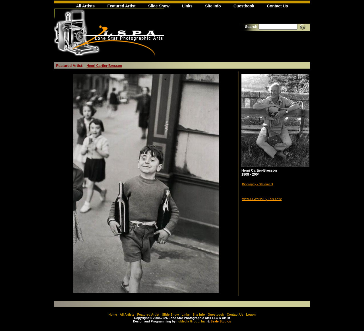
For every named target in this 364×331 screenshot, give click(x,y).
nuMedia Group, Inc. (191, 321)
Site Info (213, 6)
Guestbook (243, 6)
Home (112, 314)
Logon (251, 314)
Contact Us (277, 6)
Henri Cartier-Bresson (104, 66)
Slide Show (158, 6)
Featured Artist (121, 6)
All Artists (85, 6)
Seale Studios (220, 321)
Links (187, 6)
